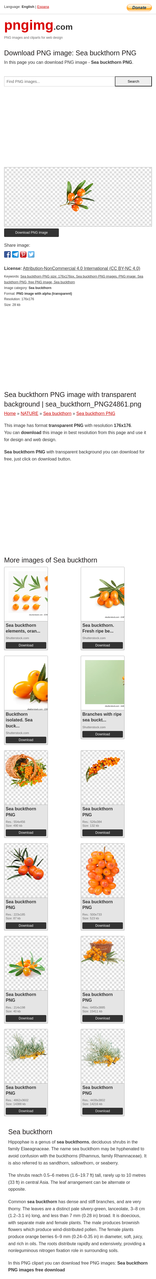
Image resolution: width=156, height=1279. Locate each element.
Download (26, 645)
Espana (43, 7)
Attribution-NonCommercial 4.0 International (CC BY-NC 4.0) (81, 268)
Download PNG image (31, 232)
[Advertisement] (78, 129)
